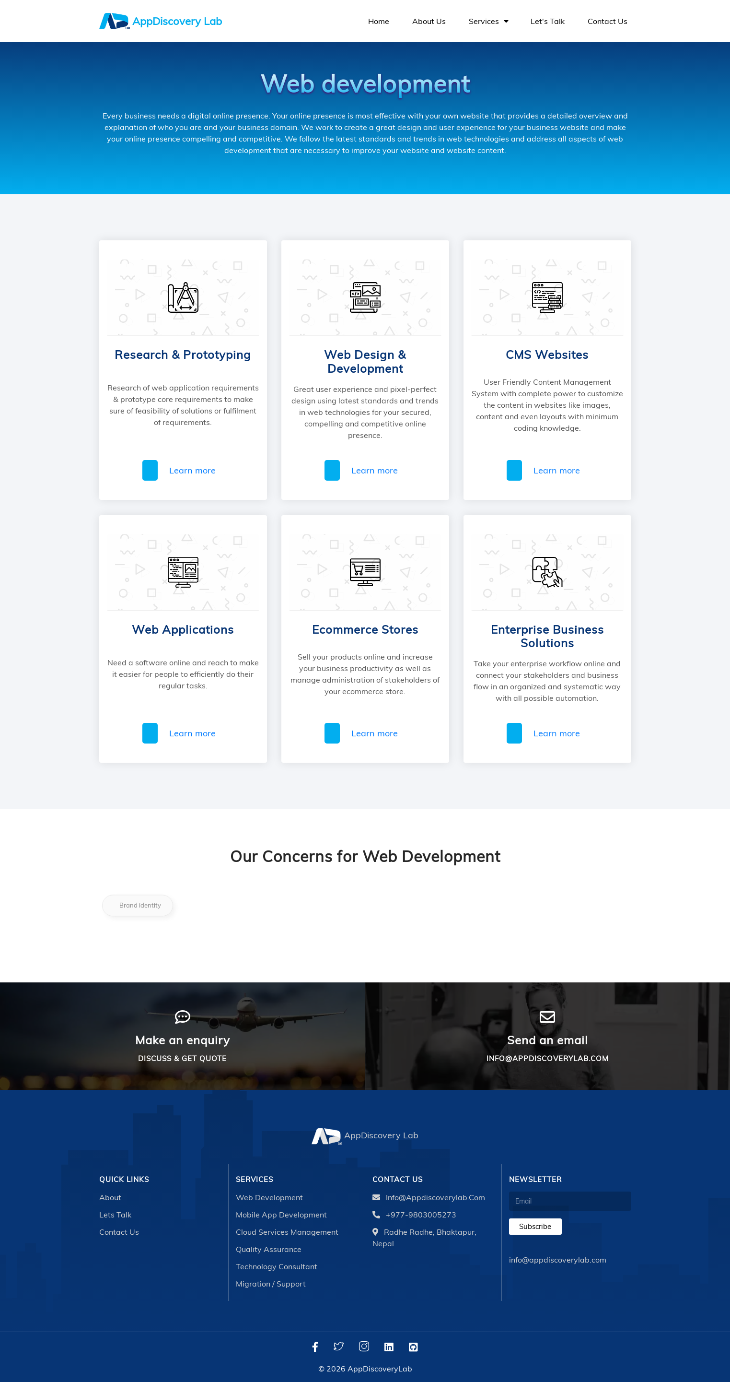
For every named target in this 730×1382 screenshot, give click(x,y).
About (110, 1197)
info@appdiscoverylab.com (428, 1197)
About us (429, 21)
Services (488, 21)
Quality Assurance (268, 1249)
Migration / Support (271, 1283)
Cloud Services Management (287, 1232)
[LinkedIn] (389, 1347)
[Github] (413, 1347)
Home (378, 21)
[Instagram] (364, 1347)
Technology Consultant (276, 1266)
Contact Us (119, 1232)
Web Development (269, 1197)
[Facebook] (315, 1347)
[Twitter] (339, 1347)
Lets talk (115, 1214)
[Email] (570, 1201)
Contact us (607, 21)
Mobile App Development (281, 1214)
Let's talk (548, 21)
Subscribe (535, 1226)
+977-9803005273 (414, 1214)
